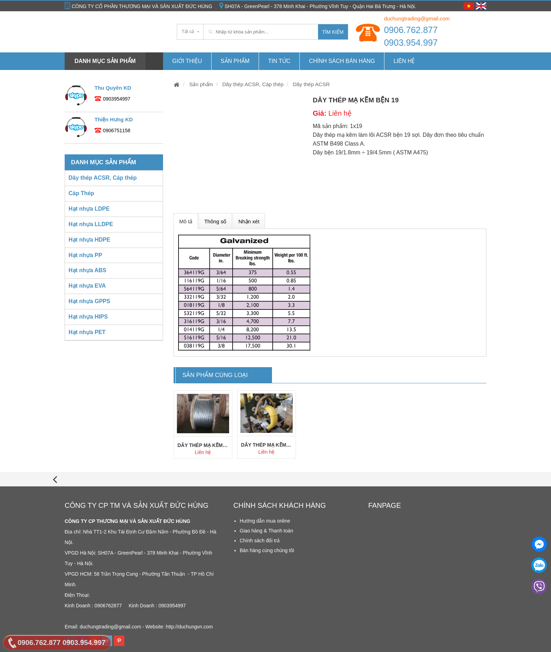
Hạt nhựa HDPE (89, 240)
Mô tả (185, 221)
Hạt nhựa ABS (87, 270)
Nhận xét (248, 221)
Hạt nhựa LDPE (89, 209)
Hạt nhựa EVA (87, 286)
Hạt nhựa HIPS (88, 317)
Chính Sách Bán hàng (342, 61)
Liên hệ (404, 61)
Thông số (215, 221)
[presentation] (54, 479)
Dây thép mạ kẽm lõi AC (266, 445)
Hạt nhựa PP (85, 255)
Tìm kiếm (333, 32)
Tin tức (279, 61)
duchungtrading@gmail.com (417, 18)
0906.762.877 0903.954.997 (411, 36)
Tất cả (188, 31)
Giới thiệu (187, 61)
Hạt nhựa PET (87, 332)
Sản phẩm (235, 61)
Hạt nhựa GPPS (89, 301)
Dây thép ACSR (310, 84)
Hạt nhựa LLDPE (91, 224)
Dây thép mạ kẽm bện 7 (202, 445)
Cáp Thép (81, 193)
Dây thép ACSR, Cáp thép (252, 84)
